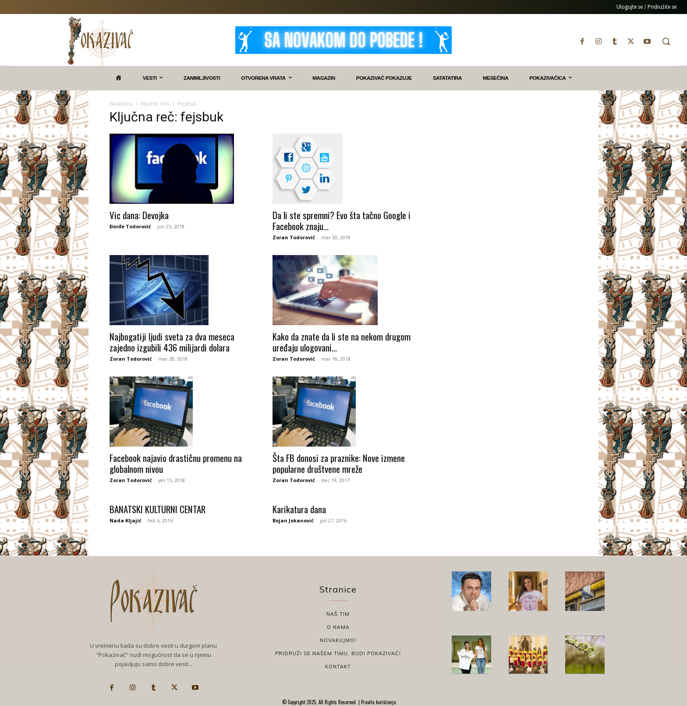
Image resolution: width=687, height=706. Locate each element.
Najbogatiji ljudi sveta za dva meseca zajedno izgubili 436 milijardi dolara (172, 342)
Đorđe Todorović (130, 226)
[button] (665, 41)
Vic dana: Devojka (139, 215)
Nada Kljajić (126, 520)
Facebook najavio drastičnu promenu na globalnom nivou (176, 463)
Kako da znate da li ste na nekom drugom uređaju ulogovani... (342, 342)
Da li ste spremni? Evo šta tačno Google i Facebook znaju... (342, 220)
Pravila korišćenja (378, 702)
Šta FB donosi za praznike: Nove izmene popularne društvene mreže (339, 463)
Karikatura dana (299, 509)
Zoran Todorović (294, 237)
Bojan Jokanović (293, 520)
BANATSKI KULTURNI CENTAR (157, 509)
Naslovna (121, 103)
